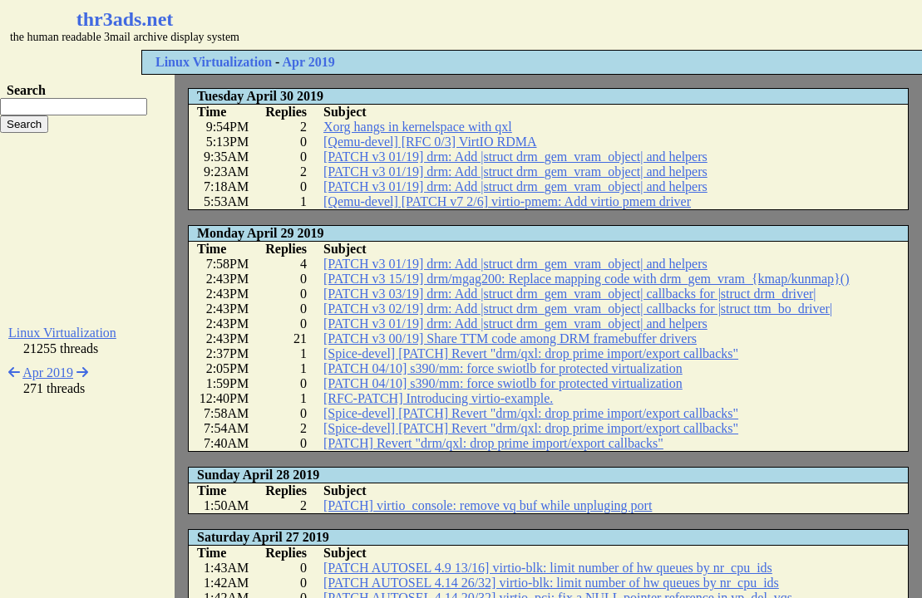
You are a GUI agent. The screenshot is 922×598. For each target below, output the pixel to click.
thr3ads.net (125, 19)
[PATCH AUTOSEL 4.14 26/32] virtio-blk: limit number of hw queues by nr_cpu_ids (551, 583)
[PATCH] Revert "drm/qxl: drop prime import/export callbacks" (493, 443)
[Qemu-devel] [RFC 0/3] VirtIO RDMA (430, 142)
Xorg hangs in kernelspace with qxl (417, 127)
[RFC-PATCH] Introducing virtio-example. (438, 398)
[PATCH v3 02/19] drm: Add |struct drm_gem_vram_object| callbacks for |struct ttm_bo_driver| (577, 308)
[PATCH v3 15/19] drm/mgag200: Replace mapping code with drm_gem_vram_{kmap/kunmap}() (586, 279)
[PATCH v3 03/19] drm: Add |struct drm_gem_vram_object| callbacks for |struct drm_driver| (569, 294)
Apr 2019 (308, 62)
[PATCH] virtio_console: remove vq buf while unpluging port (487, 505)
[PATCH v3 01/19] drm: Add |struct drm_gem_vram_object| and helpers (515, 157)
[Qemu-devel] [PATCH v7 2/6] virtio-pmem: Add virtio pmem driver (507, 201)
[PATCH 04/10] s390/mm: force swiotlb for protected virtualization (503, 368)
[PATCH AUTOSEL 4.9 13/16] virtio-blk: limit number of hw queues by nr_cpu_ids (547, 568)
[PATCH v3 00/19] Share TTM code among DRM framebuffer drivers (510, 338)
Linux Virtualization (213, 62)
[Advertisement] (495, 25)
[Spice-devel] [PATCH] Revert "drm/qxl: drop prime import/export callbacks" (530, 353)
